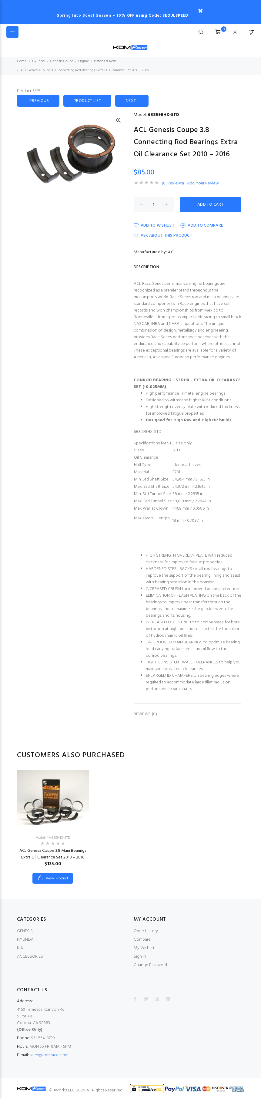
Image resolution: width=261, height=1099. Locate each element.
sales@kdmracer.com (49, 1055)
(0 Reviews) (173, 183)
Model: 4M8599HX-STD (52, 838)
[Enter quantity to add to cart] (154, 204)
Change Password (150, 965)
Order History (146, 931)
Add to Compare (201, 225)
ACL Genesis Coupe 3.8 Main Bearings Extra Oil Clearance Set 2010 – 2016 (52, 854)
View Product (56, 878)
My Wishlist (144, 948)
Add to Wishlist (154, 225)
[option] (53, 821)
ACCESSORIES (30, 956)
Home (21, 61)
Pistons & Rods (105, 61)
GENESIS (25, 931)
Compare (142, 939)
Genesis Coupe (61, 61)
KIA (20, 948)
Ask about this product (163, 235)
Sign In (140, 956)
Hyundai (38, 61)
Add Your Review (203, 183)
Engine (83, 61)
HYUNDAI (26, 939)
